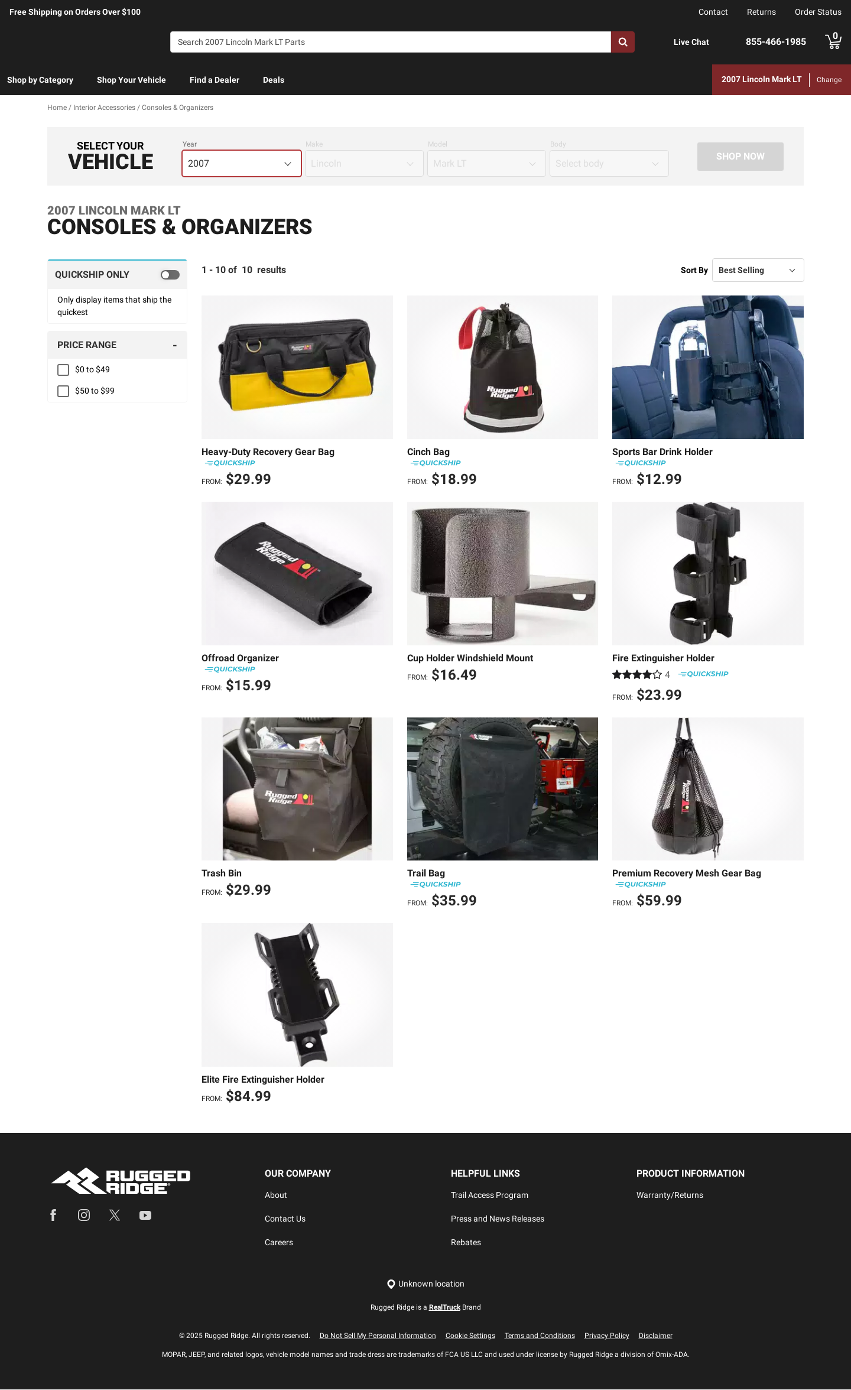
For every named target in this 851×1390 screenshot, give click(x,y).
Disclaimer (656, 1336)
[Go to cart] (833, 42)
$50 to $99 (95, 391)
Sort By (694, 270)
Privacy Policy (606, 1336)
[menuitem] (40, 80)
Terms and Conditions (540, 1336)
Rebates (466, 1243)
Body (558, 145)
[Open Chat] (661, 42)
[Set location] (425, 1284)
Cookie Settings (470, 1336)
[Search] (390, 42)
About (276, 1195)
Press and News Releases (497, 1219)
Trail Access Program (489, 1195)
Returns (761, 12)
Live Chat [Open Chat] (691, 42)
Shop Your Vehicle (131, 80)
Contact (713, 12)
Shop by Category (40, 80)
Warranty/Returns (669, 1195)
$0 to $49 (92, 370)
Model (437, 145)
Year (190, 145)
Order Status (818, 12)
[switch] (117, 275)
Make (314, 145)
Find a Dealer (214, 80)
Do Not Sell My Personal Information (378, 1336)
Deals (273, 80)
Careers (279, 1243)
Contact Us (285, 1219)
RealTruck (444, 1308)
